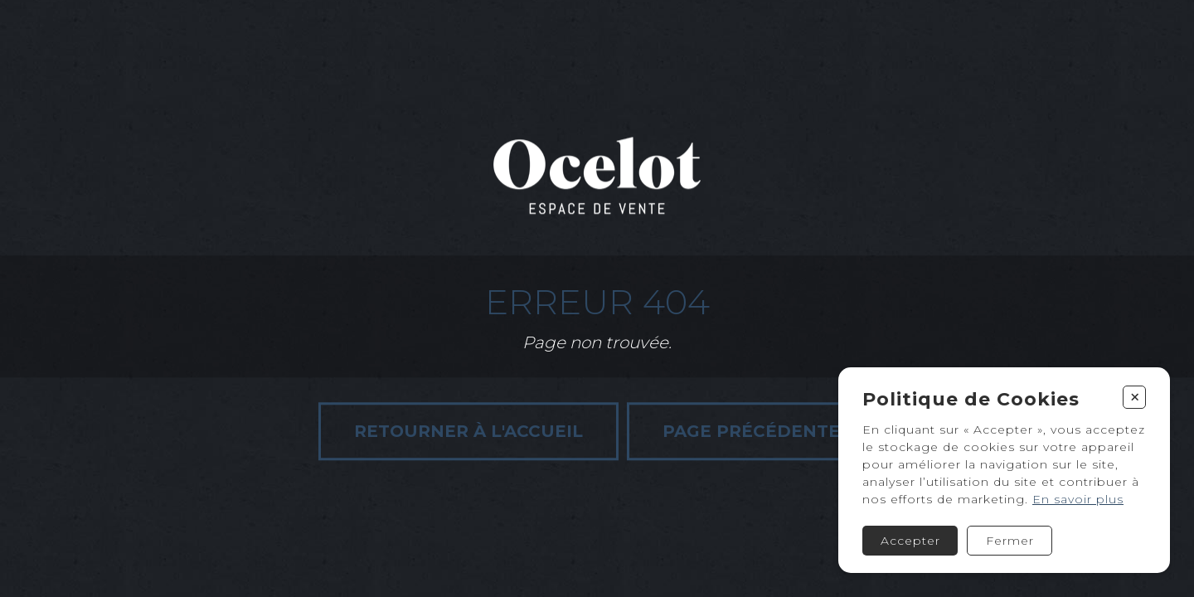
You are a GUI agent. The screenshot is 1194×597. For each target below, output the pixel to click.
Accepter (910, 540)
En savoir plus (1078, 499)
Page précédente (751, 431)
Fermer (1010, 540)
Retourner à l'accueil (468, 431)
